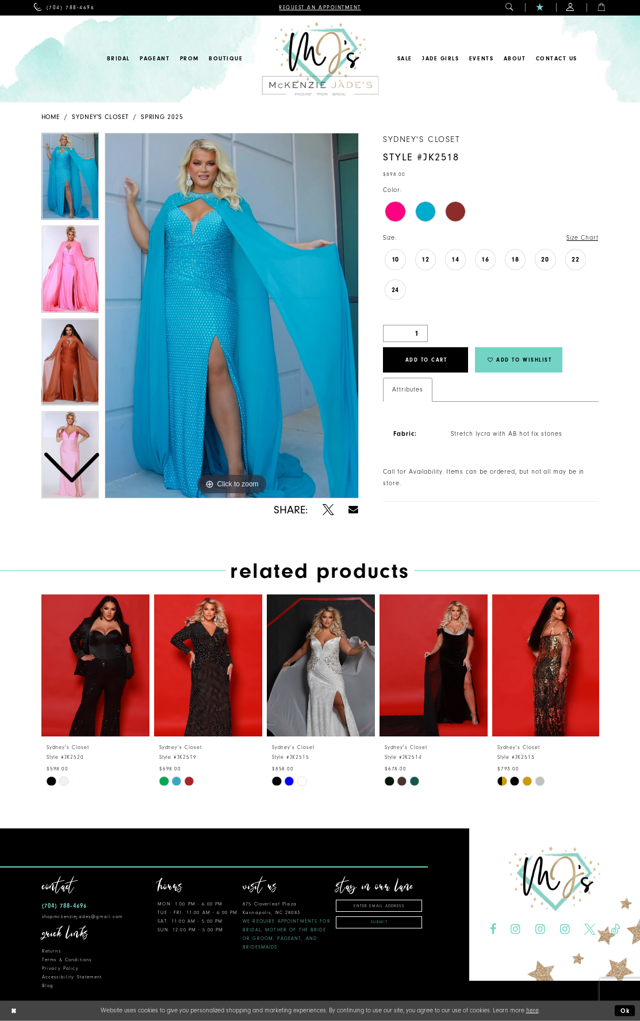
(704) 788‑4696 (64, 905)
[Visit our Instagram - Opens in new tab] (515, 929)
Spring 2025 (162, 117)
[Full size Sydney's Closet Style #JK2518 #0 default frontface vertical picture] (231, 315)
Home (50, 117)
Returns (51, 951)
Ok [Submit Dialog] (625, 1011)
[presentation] (95, 665)
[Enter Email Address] (379, 906)
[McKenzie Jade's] (320, 59)
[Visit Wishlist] (540, 8)
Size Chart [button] (582, 237)
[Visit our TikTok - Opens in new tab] (615, 929)
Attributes (407, 389)
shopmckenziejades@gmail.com (82, 916)
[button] (510, 8)
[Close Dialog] (13, 1011)
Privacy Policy (60, 968)
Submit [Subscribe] (379, 922)
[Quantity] (405, 333)
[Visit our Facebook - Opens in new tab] (492, 929)
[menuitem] (64, 8)
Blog (48, 985)
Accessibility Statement (72, 977)
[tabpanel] (231, 315)
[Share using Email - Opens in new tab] (353, 509)
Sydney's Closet (100, 117)
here (532, 1010)
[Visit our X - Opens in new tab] (590, 929)
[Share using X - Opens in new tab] (328, 510)
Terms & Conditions (66, 959)
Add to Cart (426, 360)
